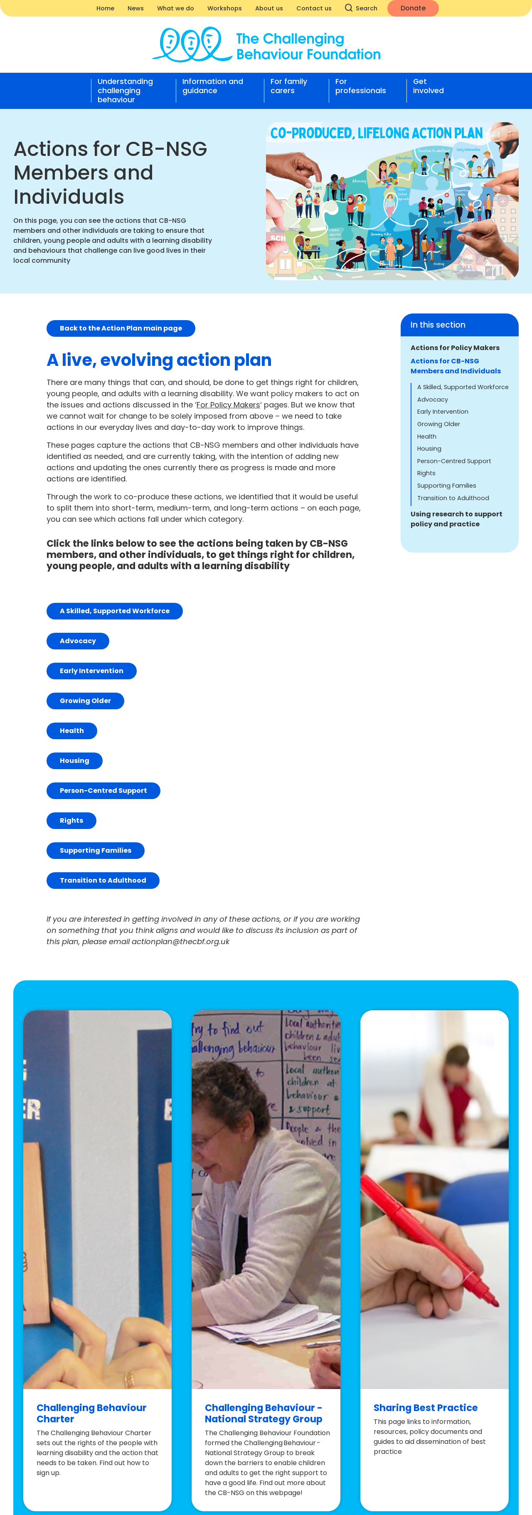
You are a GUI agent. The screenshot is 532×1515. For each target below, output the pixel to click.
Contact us (314, 8)
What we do (175, 8)
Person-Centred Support (454, 461)
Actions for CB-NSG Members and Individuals (456, 366)
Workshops (224, 8)
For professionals (360, 86)
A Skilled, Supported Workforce (463, 387)
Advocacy (432, 399)
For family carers (289, 86)
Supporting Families (446, 485)
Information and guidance (212, 86)
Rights (426, 473)
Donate (413, 8)
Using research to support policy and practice (456, 519)
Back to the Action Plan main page (121, 328)
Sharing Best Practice (426, 1407)
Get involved (428, 86)
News (136, 8)
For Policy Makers (228, 405)
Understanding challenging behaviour (125, 90)
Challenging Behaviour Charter (92, 1413)
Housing (429, 448)
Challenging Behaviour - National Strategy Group (264, 1413)
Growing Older (438, 424)
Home (105, 8)
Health (426, 436)
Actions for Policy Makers (455, 348)
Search (361, 8)
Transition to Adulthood (453, 498)
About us (269, 8)
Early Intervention (442, 411)
